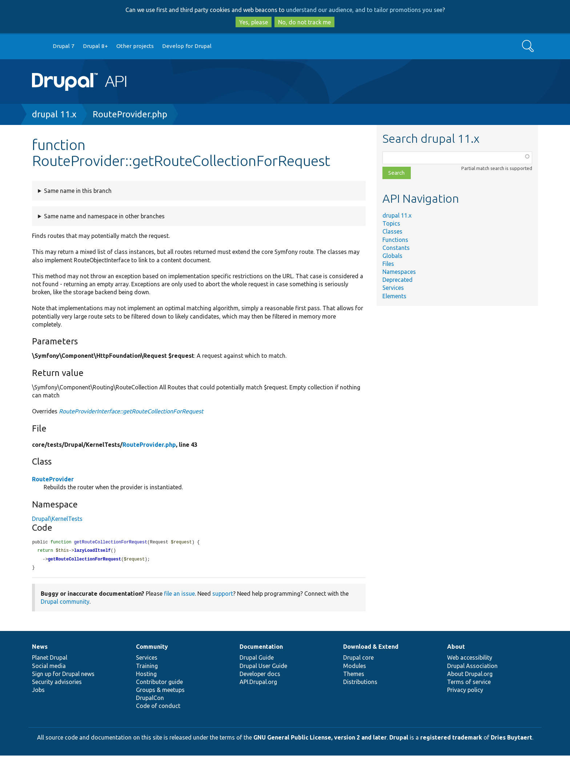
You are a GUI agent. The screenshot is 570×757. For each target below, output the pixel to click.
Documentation (261, 648)
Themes (353, 675)
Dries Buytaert (511, 739)
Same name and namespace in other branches (104, 216)
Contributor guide (159, 683)
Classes (392, 231)
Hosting (146, 675)
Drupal (398, 739)
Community (152, 648)
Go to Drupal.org (39, 46)
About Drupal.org (470, 675)
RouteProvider (53, 479)
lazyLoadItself (92, 551)
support (222, 595)
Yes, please (253, 22)
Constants (396, 247)
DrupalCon (150, 699)
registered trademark (451, 739)
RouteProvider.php (130, 114)
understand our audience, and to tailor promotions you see (364, 10)
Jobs (38, 691)
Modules (354, 667)
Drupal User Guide (263, 667)
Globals (392, 255)
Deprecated (397, 279)
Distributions (360, 683)
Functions (395, 239)
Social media (49, 667)
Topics (391, 223)
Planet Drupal (49, 659)
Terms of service (469, 683)
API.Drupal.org (258, 683)
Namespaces (399, 271)
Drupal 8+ (95, 46)
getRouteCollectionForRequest (84, 560)
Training (147, 667)
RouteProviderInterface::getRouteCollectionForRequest (131, 411)
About (456, 648)
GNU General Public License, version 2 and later (320, 739)
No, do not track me (304, 22)
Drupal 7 (64, 46)
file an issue (179, 595)
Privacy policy (465, 691)
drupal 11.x (54, 114)
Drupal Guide (257, 659)
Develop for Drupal (187, 46)
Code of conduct (158, 707)
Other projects (135, 46)
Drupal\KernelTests (57, 518)
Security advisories (57, 683)
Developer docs (260, 675)
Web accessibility (469, 659)
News (40, 648)
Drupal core (358, 659)
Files (388, 263)
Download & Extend (370, 648)
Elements (394, 296)
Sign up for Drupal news (63, 675)
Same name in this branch (78, 190)
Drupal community (65, 603)
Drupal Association (472, 667)
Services (393, 287)
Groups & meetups (160, 691)
